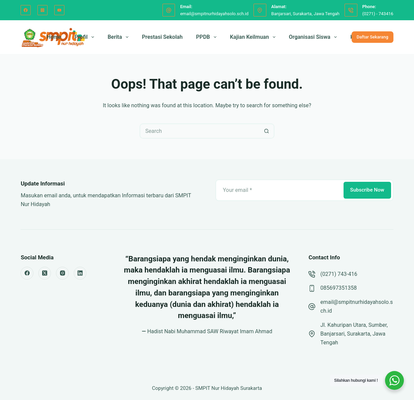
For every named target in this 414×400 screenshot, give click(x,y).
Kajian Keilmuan (254, 37)
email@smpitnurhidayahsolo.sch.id (214, 13)
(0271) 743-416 (338, 274)
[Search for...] (199, 131)
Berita (119, 37)
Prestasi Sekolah (162, 37)
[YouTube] (59, 10)
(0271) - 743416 (377, 13)
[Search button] (266, 131)
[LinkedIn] (80, 273)
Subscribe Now (367, 190)
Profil (86, 37)
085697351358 (338, 288)
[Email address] (279, 190)
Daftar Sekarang (372, 36)
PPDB (207, 37)
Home (54, 37)
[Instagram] (42, 10)
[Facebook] (26, 10)
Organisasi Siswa (314, 37)
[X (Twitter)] (44, 273)
